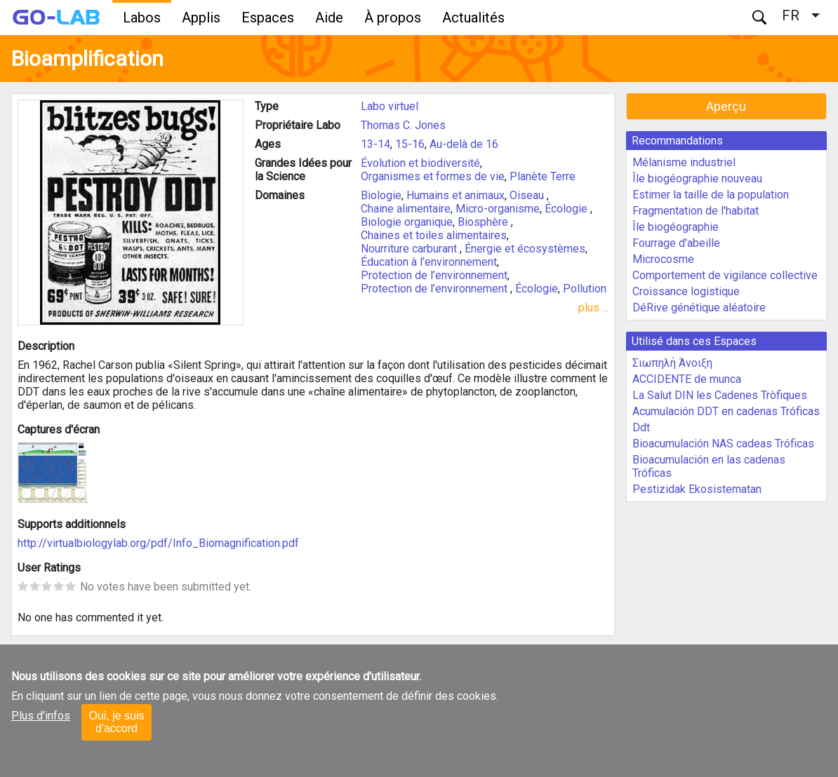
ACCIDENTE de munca (686, 379)
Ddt (641, 427)
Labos (142, 17)
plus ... (593, 307)
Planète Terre (543, 176)
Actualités (473, 17)
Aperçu (726, 106)
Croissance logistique (686, 291)
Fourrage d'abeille (676, 243)
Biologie (381, 195)
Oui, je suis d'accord (116, 722)
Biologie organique (407, 222)
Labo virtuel (389, 106)
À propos (392, 17)
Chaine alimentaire (406, 208)
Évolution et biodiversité (420, 163)
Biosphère (484, 222)
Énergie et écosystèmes (525, 248)
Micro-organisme (497, 208)
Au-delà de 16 (464, 144)
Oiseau (528, 195)
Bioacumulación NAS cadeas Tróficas (723, 443)
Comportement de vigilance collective (725, 275)
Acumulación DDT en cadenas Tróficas (726, 411)
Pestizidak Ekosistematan (696, 489)
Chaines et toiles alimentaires (434, 235)
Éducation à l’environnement (429, 262)
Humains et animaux (455, 195)
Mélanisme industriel (684, 162)
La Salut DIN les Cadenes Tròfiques (719, 395)
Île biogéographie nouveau (697, 178)
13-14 (375, 144)
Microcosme (663, 259)
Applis (201, 17)
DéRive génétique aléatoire (699, 307)
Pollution (584, 288)
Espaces (267, 17)
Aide (329, 17)
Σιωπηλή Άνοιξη (672, 363)
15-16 (410, 144)
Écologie (567, 208)
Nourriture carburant (410, 248)
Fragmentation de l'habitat (695, 210)
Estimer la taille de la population (710, 194)
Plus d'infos (40, 715)
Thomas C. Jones (403, 125)
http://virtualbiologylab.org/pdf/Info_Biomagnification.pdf (158, 543)
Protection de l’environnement (434, 275)
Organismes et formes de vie (433, 176)
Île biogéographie (675, 227)
